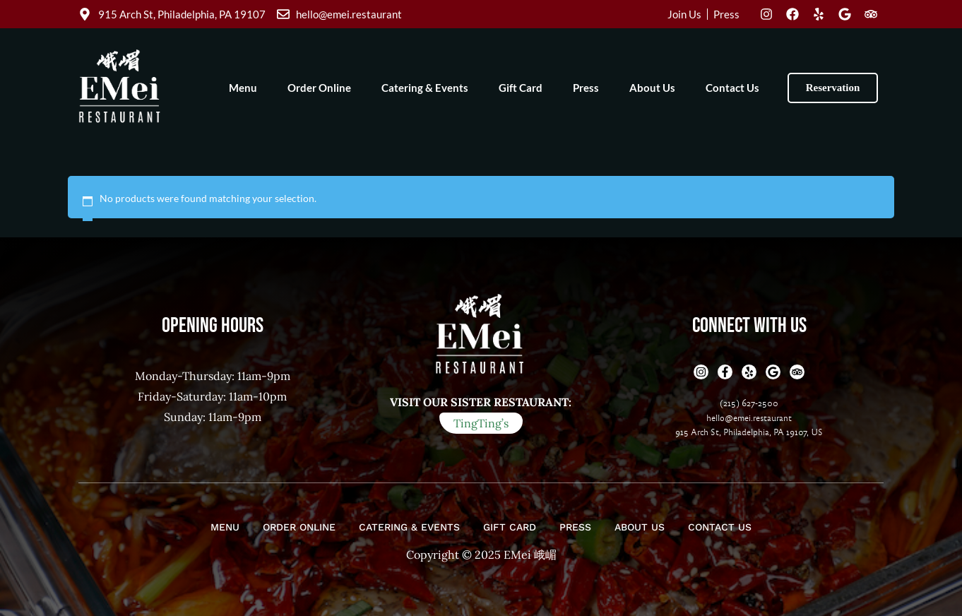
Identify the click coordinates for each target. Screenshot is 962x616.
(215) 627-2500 (749, 403)
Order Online (319, 87)
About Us (652, 87)
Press (586, 87)
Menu (243, 87)
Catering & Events (424, 87)
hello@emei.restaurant (749, 418)
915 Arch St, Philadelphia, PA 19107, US (749, 432)
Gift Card (520, 87)
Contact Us (732, 87)
